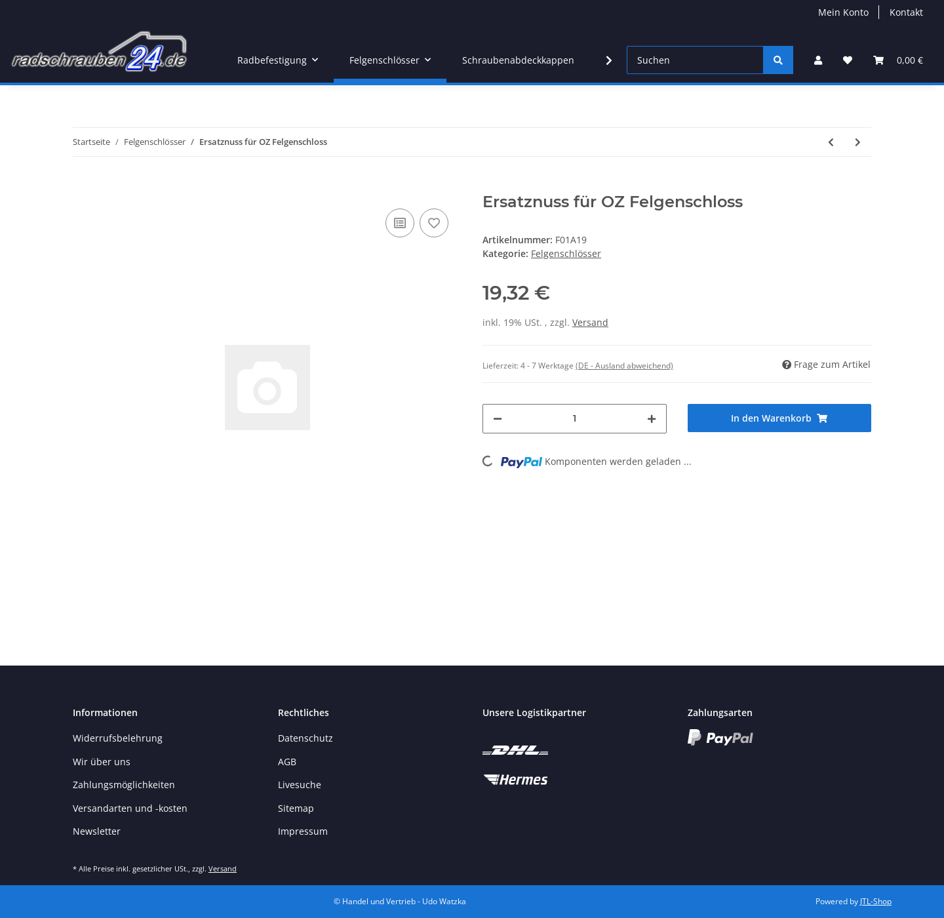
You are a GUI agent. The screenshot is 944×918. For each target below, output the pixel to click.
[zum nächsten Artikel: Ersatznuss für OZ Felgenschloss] (857, 142)
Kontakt (906, 12)
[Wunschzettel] (848, 60)
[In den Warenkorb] (83, 185)
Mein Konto (843, 12)
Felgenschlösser (566, 253)
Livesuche (299, 784)
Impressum (303, 831)
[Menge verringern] (497, 419)
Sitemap (296, 808)
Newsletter (97, 831)
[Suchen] (695, 60)
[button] (818, 60)
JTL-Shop (876, 901)
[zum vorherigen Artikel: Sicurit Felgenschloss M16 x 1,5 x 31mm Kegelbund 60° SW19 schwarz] (830, 142)
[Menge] (574, 419)
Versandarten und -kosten (130, 808)
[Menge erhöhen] (651, 419)
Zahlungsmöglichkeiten (124, 784)
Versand (590, 322)
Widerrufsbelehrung (118, 738)
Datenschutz (305, 738)
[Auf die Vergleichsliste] (399, 223)
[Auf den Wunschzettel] (434, 223)
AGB (287, 761)
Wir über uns (101, 761)
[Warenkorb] (898, 60)
